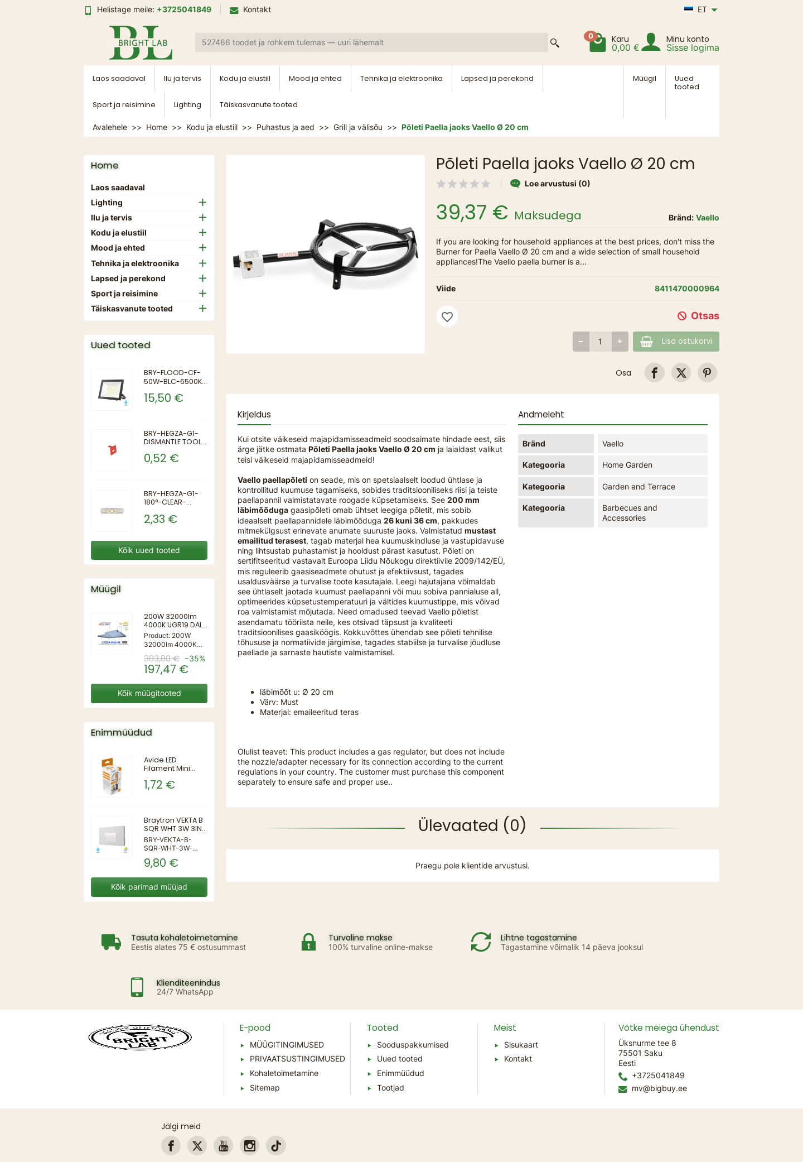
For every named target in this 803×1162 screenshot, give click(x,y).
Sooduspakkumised (413, 1007)
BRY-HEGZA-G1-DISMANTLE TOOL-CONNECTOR (174, 442)
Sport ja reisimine (124, 104)
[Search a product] (371, 42)
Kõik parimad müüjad (149, 886)
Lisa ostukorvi (671, 341)
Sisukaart (521, 1007)
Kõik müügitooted (149, 693)
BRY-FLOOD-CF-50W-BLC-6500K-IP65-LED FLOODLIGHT (175, 385)
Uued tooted (687, 83)
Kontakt (250, 9)
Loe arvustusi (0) (550, 183)
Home (105, 165)
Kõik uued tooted (149, 550)
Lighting (187, 104)
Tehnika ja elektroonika (401, 78)
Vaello (707, 217)
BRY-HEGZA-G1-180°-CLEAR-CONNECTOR (171, 502)
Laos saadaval (119, 78)
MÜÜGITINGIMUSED (287, 1007)
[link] (654, 372)
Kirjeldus (254, 414)
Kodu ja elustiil (245, 78)
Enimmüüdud (400, 1036)
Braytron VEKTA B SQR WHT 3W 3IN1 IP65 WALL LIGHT (174, 828)
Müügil (644, 78)
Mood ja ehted (315, 78)
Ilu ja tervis (182, 78)
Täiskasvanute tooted (259, 104)
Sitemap (265, 1050)
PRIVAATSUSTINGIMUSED (297, 1021)
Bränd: (681, 217)
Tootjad (390, 1050)
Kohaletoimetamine (284, 1036)
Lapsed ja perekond (497, 78)
